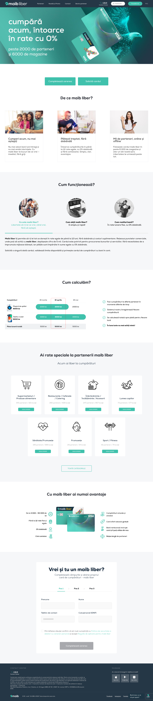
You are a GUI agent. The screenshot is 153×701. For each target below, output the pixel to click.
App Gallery (134, 680)
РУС (146, 4)
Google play (125, 680)
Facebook (109, 696)
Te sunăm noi (135, 3)
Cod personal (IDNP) (87, 613)
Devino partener (81, 4)
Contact (68, 4)
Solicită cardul (93, 81)
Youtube (125, 696)
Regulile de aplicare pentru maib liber (94, 634)
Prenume (45, 599)
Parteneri (40, 4)
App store (116, 680)
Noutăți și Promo (54, 4)
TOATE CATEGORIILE (76, 468)
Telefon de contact (49, 613)
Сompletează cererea (60, 81)
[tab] (29, 215)
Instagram (118, 696)
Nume (81, 599)
